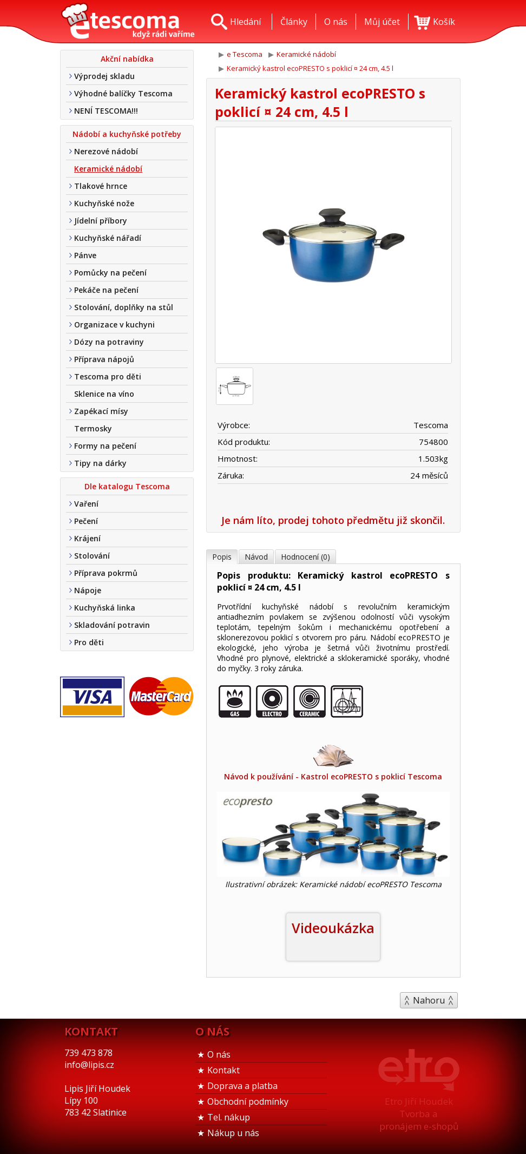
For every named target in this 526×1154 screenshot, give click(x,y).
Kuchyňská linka (104, 607)
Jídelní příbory (100, 220)
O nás (219, 1054)
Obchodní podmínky (247, 1101)
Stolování (92, 555)
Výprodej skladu (104, 76)
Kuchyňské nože (104, 203)
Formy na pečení (105, 446)
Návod (256, 557)
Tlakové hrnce (100, 186)
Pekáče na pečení (106, 290)
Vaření (86, 504)
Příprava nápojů (104, 359)
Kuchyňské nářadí (107, 238)
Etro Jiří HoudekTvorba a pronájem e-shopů (418, 1113)
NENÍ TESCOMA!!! (106, 111)
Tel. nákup (228, 1117)
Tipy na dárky (100, 463)
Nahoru (429, 1000)
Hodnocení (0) (305, 557)
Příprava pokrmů (105, 573)
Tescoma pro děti (107, 376)
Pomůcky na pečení (110, 272)
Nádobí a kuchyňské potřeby (127, 134)
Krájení (87, 538)
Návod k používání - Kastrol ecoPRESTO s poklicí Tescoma (333, 762)
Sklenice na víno (104, 394)
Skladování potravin (112, 625)
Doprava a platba (242, 1086)
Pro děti (89, 642)
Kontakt (223, 1070)
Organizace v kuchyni (114, 324)
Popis (222, 557)
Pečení (86, 521)
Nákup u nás (233, 1133)
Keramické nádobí (108, 168)
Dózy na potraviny (109, 342)
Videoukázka (333, 928)
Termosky (93, 428)
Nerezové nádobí (106, 151)
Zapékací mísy (101, 411)
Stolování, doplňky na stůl (123, 307)
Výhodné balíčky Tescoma (123, 93)
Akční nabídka (127, 59)
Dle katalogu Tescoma (127, 486)
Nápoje (87, 590)
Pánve (85, 255)
